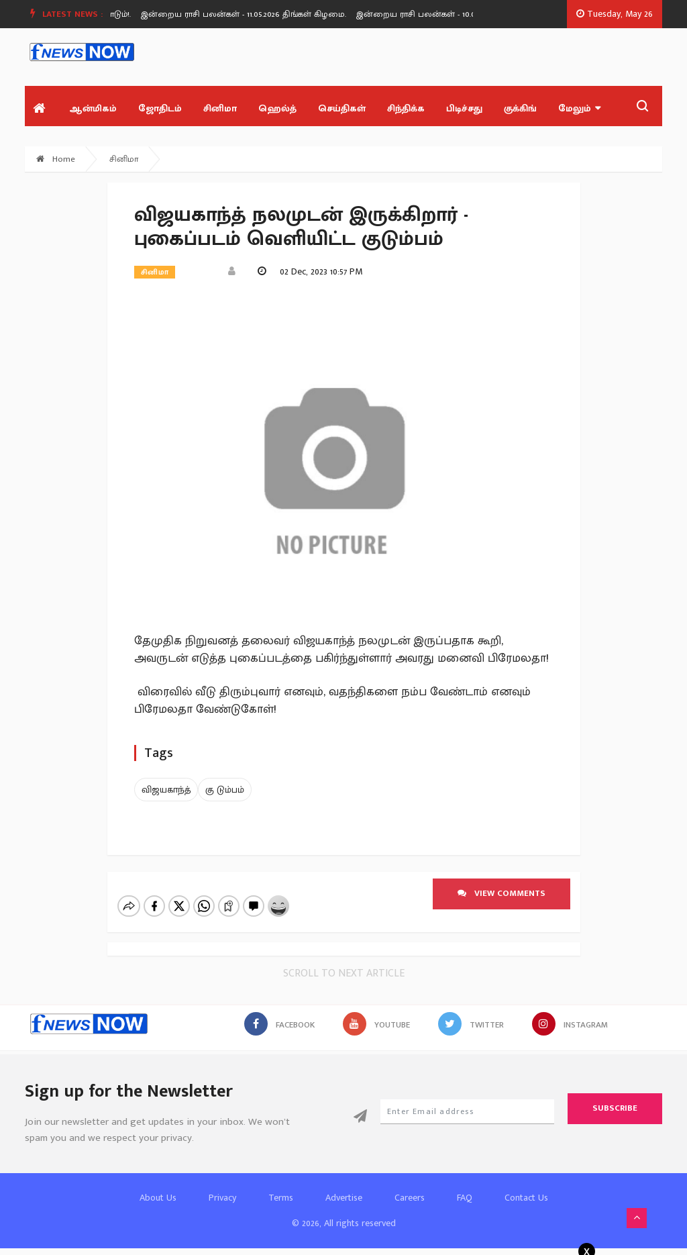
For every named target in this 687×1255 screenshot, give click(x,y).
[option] (252, 14)
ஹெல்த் (277, 108)
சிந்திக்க (406, 108)
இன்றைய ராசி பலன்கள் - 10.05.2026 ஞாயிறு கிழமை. (464, 14)
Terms (280, 1197)
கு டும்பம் (224, 789)
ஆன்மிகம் (93, 108)
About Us (158, 1197)
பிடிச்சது (464, 108)
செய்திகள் (342, 108)
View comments (501, 893)
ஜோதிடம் (160, 108)
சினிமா (220, 108)
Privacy (222, 1197)
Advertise (343, 1197)
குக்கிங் (520, 108)
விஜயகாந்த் (166, 789)
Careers (409, 1197)
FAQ (464, 1197)
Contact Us (526, 1197)
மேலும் (579, 108)
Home (55, 159)
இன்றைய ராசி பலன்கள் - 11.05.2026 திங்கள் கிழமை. (247, 14)
